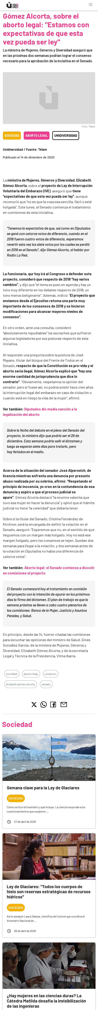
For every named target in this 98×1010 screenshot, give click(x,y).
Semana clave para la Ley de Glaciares (43, 787)
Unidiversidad (65, 135)
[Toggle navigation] (90, 4)
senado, (46, 684)
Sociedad (11, 135)
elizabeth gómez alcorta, (20, 684)
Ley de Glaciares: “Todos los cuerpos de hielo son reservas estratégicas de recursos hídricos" (48, 891)
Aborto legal (36, 135)
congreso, (51, 673)
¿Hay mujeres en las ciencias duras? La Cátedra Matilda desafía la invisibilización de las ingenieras (46, 1001)
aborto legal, (31, 673)
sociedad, (12, 673)
